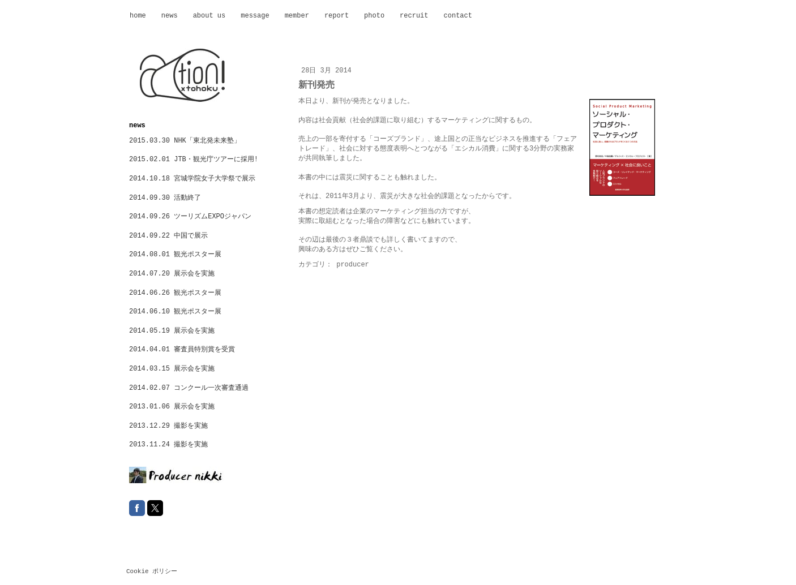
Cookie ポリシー (151, 571)
